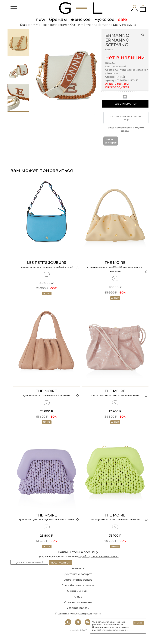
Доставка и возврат (78, 574)
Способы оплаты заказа (78, 585)
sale (122, 19)
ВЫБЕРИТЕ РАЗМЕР (125, 103)
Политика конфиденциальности (78, 613)
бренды (58, 19)
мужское (104, 19)
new (40, 19)
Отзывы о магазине (78, 602)
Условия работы (78, 608)
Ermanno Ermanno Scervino (117, 40)
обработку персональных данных (99, 556)
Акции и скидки (78, 591)
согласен (138, 623)
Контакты (78, 568)
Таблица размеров (111, 141)
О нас (78, 596)
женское (81, 19)
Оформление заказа (78, 579)
